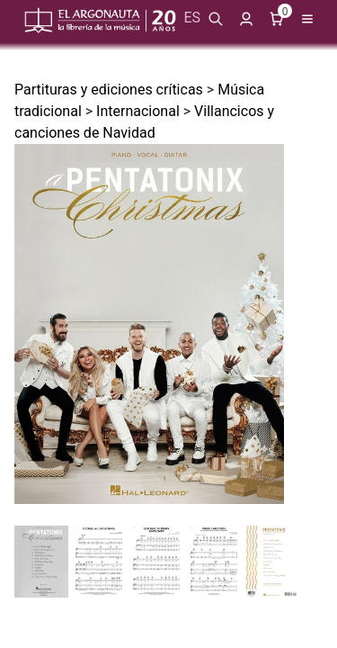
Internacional (138, 111)
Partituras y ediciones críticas (108, 89)
